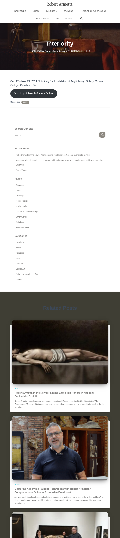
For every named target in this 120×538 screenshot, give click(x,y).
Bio (57, 18)
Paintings (51, 11)
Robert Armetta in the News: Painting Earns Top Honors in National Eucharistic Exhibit (53, 155)
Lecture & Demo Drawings (94, 11)
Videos (36, 11)
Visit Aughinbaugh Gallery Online (34, 93)
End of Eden (21, 170)
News (25, 102)
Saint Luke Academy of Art (27, 274)
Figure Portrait (22, 201)
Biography (20, 185)
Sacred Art (20, 269)
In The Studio (20, 11)
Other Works (42, 18)
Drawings (69, 11)
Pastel (18, 258)
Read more (20, 407)
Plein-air (19, 264)
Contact (69, 18)
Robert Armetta (22, 228)
